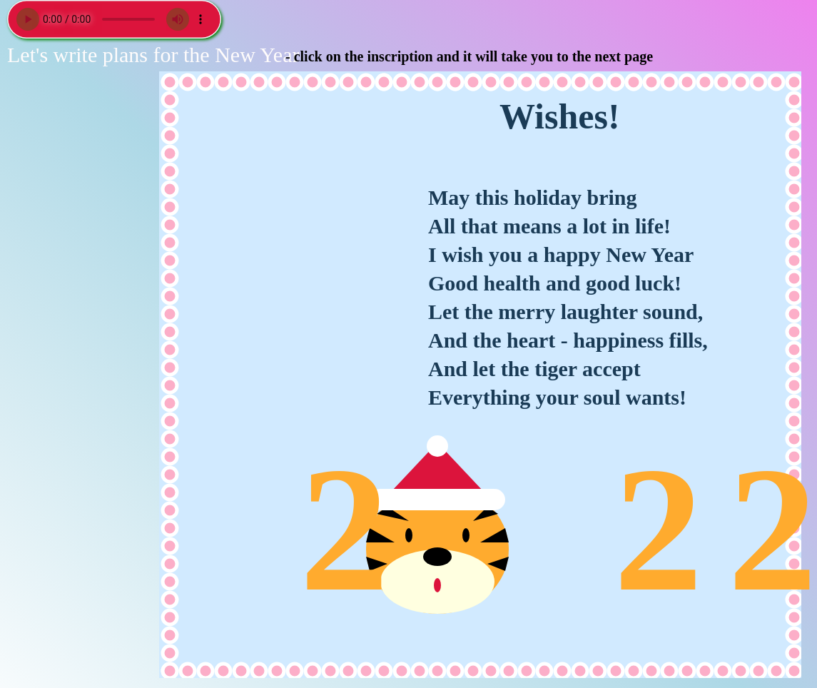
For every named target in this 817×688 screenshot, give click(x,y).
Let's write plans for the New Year (153, 54)
